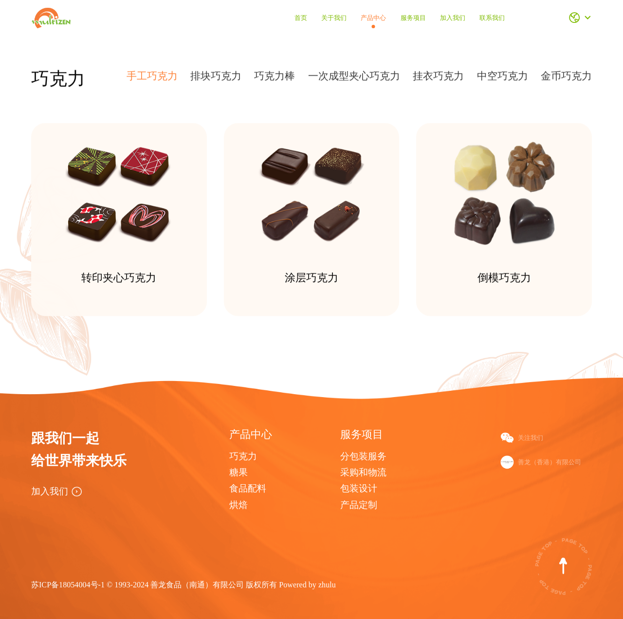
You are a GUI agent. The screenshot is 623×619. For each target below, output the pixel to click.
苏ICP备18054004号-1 (69, 585)
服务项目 (413, 17)
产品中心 (373, 17)
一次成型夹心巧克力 (354, 78)
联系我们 (492, 17)
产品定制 (358, 505)
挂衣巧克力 (438, 78)
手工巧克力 (152, 78)
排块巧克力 (215, 78)
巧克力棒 (274, 78)
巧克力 (243, 456)
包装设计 (358, 488)
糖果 (238, 472)
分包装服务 (363, 456)
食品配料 (247, 488)
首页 (300, 17)
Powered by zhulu (307, 585)
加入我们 (452, 17)
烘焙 (238, 505)
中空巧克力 (502, 78)
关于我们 (334, 17)
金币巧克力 (566, 78)
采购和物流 (363, 472)
